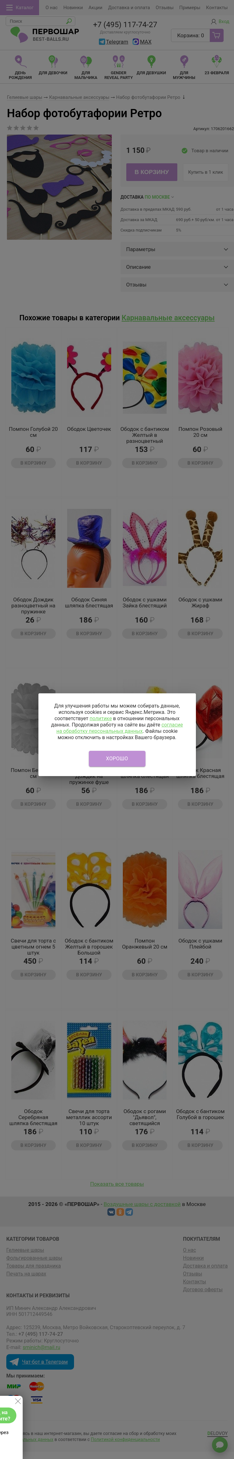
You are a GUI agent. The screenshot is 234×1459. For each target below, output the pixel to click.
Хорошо (117, 759)
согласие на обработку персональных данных (119, 728)
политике (100, 718)
